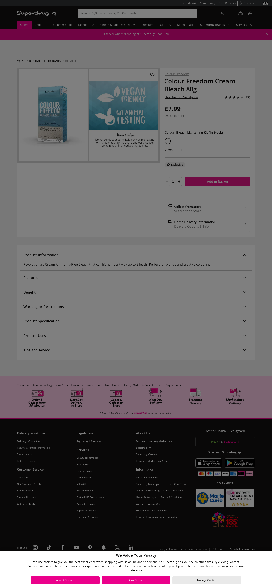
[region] (136, 569)
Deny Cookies (136, 580)
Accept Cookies (65, 580)
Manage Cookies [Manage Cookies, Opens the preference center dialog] (207, 580)
